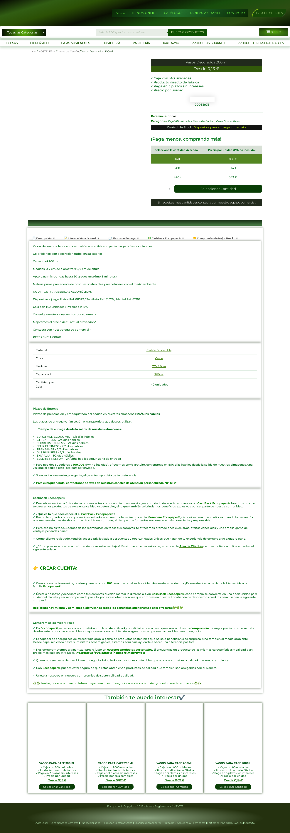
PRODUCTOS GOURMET (208, 43)
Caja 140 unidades (180, 121)
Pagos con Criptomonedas (117, 822)
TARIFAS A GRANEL (205, 13)
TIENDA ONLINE (144, 13)
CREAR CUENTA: (58, 568)
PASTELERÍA (141, 43)
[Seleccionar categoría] (24, 32)
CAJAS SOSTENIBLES (75, 43)
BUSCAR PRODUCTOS (187, 32)
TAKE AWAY (171, 43)
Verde (159, 358)
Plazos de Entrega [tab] (124, 238)
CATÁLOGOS (174, 13)
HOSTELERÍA (111, 43)
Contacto (249, 822)
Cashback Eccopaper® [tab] (166, 238)
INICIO (120, 13)
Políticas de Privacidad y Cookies (225, 822)
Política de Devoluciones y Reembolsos (184, 822)
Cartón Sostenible (158, 350)
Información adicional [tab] (81, 238)
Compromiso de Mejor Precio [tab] (215, 238)
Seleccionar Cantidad (218, 189)
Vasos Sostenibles (228, 121)
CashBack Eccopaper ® (148, 822)
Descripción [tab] (44, 238)
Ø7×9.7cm (159, 366)
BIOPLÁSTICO (39, 43)
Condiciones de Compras (64, 822)
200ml (158, 374)
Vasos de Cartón (68, 51)
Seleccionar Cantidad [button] (56, 786)
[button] (269, 13)
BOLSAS (11, 43)
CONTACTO (236, 13)
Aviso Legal (42, 822)
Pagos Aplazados (90, 822)
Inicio (32, 51)
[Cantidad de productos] (162, 189)
